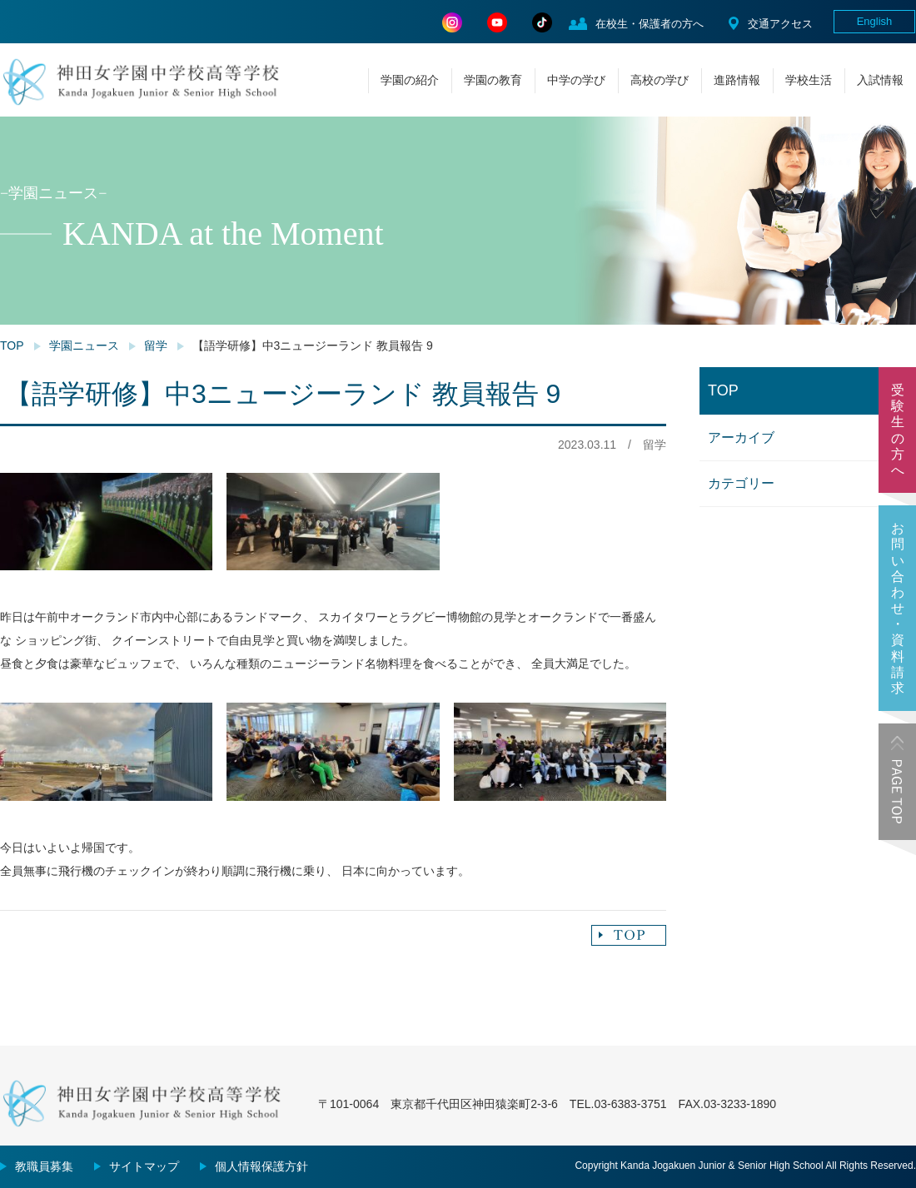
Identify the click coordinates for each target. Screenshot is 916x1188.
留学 (155, 345)
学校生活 (808, 80)
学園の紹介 (410, 80)
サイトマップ (144, 1166)
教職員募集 (44, 1166)
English (875, 21)
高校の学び (659, 80)
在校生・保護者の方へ (649, 23)
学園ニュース (84, 345)
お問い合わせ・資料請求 (897, 608)
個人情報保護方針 (261, 1166)
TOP (12, 345)
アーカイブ (741, 437)
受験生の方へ (897, 430)
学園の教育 (493, 80)
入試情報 (880, 80)
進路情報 (737, 80)
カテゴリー (741, 483)
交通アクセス (780, 23)
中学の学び (576, 80)
